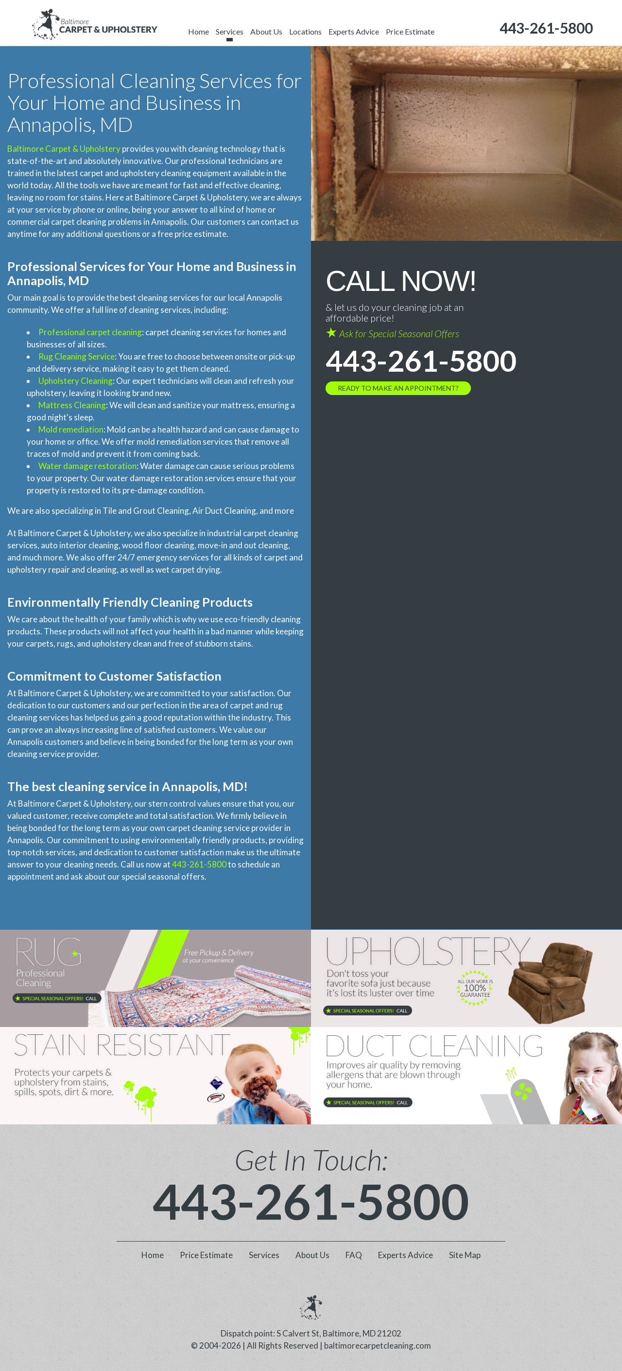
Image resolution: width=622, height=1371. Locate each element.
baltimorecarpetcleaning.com (377, 1345)
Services (229, 31)
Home (198, 31)
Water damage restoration (87, 466)
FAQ (354, 1255)
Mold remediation (71, 429)
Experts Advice (353, 31)
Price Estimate (410, 31)
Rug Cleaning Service (76, 356)
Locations (305, 31)
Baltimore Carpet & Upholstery (64, 149)
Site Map (465, 1255)
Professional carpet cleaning (90, 332)
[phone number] (546, 27)
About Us (266, 31)
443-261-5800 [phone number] (421, 360)
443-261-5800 (199, 864)
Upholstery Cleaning (75, 381)
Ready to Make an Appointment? (398, 388)
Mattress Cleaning (72, 405)
